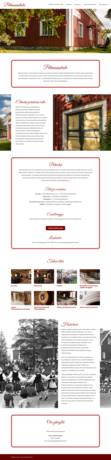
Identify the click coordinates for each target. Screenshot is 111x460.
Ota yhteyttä (103, 4)
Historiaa (77, 4)
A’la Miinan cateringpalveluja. (59, 180)
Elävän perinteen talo (56, 4)
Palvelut (69, 4)
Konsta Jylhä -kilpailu (31, 133)
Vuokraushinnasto (90, 4)
